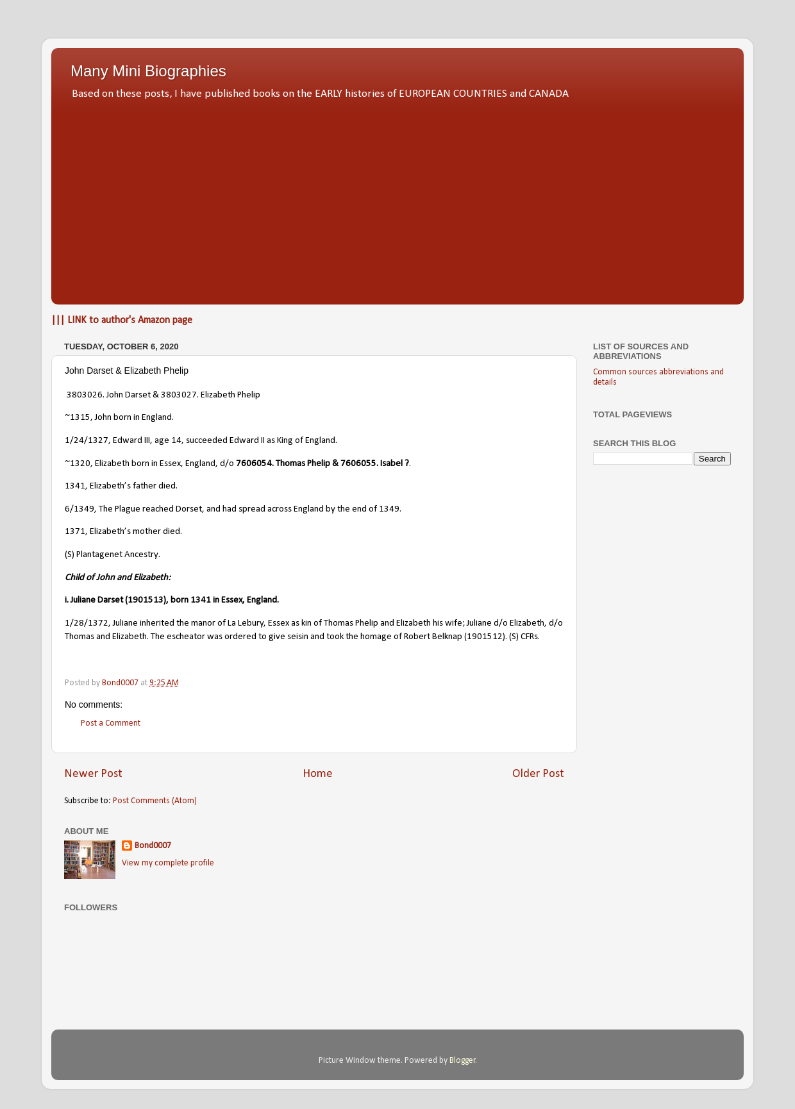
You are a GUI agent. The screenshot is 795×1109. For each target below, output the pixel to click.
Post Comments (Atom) (155, 801)
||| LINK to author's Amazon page (121, 320)
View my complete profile (168, 863)
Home (318, 774)
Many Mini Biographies (148, 70)
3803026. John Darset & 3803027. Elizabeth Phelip (163, 395)
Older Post (538, 774)
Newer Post (93, 774)
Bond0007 (153, 846)
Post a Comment (110, 723)
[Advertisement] (397, 198)
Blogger (462, 1060)
